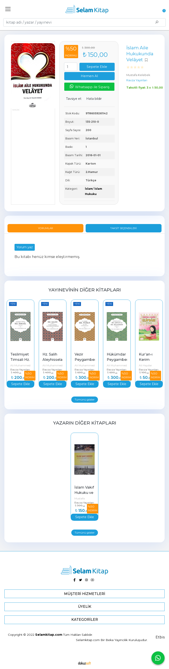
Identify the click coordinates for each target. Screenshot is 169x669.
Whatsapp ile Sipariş (89, 86)
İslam (89, 188)
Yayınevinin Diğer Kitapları (84, 290)
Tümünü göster (85, 399)
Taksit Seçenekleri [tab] (123, 228)
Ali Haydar (145, 365)
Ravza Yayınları (20, 369)
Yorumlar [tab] (45, 228)
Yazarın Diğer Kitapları (84, 423)
